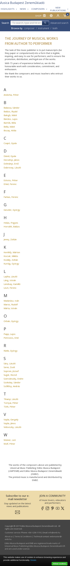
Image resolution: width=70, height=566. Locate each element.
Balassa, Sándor (12, 107)
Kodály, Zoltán (11, 259)
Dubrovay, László (12, 167)
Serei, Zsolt (9, 367)
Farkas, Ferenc (11, 196)
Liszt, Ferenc (10, 287)
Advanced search (59, 22)
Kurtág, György (11, 263)
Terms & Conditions (23, 536)
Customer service (12, 532)
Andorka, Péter (11, 94)
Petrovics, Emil (11, 337)
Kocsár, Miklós (11, 256)
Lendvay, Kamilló (12, 284)
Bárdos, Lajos (11, 119)
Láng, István (10, 280)
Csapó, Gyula (10, 143)
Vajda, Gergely (11, 419)
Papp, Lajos (9, 334)
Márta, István (10, 308)
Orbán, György (11, 321)
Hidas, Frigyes (11, 222)
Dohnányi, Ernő (11, 163)
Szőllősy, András (12, 386)
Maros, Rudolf (11, 304)
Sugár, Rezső (10, 374)
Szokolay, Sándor (12, 382)
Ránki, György (11, 350)
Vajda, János (10, 423)
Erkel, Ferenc (10, 184)
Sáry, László (10, 363)
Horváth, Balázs (12, 226)
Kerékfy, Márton (12, 252)
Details (33, 560)
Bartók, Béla (10, 122)
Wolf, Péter (9, 443)
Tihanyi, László (11, 399)
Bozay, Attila (10, 130)
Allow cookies (59, 564)
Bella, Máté (9, 126)
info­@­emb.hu (54, 532)
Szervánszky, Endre (13, 378)
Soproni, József (11, 371)
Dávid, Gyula (10, 156)
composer (29, 28)
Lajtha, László (10, 276)
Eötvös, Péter (11, 180)
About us (9, 536)
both (55, 28)
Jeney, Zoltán (10, 239)
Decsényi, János (11, 159)
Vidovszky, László (12, 427)
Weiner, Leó (10, 439)
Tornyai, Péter (11, 402)
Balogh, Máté (10, 115)
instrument (43, 28)
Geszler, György (12, 209)
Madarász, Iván (11, 300)
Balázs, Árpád (10, 111)
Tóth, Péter (9, 406)
